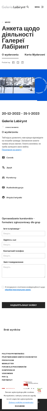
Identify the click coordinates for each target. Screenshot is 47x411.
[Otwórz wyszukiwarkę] (27, 7)
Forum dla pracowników (14, 366)
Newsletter (8, 363)
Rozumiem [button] (20, 406)
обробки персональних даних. (18, 289)
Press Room (8, 360)
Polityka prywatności (13, 353)
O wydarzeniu (10, 54)
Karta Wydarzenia (35, 54)
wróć (6, 22)
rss (4, 376)
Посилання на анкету (11, 149)
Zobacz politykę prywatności (21, 402)
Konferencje (8, 370)
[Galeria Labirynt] (12, 7)
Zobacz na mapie (12, 127)
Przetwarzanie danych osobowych (19, 356)
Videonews (7, 373)
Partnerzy (7, 379)
